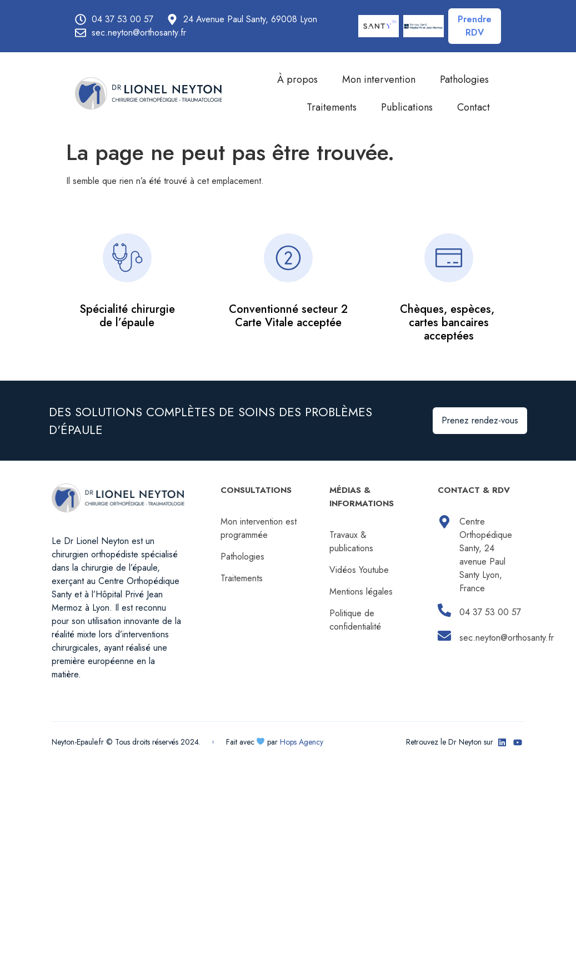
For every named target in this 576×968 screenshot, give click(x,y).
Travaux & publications (351, 541)
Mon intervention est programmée (259, 528)
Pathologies (464, 79)
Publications (407, 107)
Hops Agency (301, 741)
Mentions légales (361, 591)
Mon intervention (378, 79)
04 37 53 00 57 (490, 612)
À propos (297, 79)
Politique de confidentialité (355, 620)
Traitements (332, 107)
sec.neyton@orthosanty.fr (506, 637)
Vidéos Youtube (359, 569)
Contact (473, 107)
